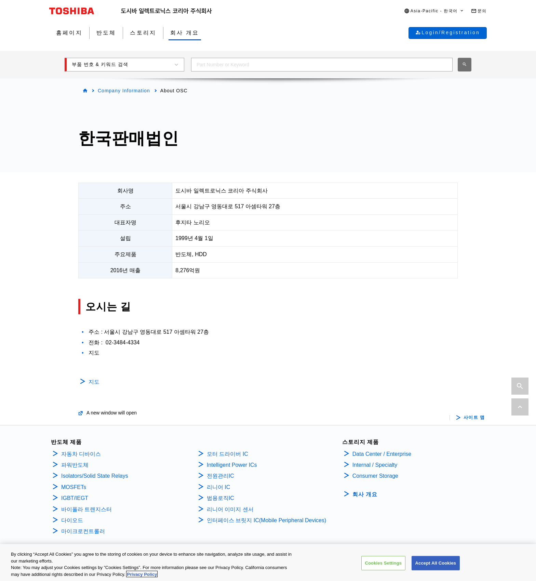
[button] (434, 11)
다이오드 (72, 520)
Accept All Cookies (435, 565)
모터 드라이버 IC (227, 454)
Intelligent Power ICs (232, 465)
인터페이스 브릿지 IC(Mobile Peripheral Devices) (266, 520)
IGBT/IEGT (74, 498)
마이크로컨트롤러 (83, 531)
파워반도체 (75, 465)
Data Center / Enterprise (382, 454)
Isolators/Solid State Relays (94, 476)
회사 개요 (364, 494)
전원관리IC (220, 476)
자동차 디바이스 (81, 454)
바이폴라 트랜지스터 (86, 509)
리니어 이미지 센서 (230, 509)
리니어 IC (218, 487)
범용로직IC (220, 498)
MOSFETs (73, 487)
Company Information (124, 90)
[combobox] (322, 64)
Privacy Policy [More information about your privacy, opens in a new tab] (142, 577)
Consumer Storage (375, 476)
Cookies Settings (383, 565)
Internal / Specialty (375, 465)
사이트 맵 (474, 417)
